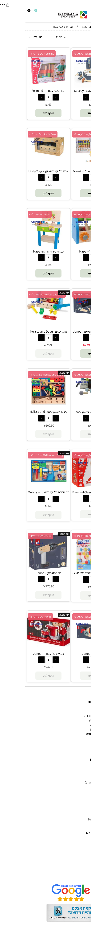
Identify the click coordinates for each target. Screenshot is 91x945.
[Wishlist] (8, 12)
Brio (84, 787)
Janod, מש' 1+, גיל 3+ (59, 294)
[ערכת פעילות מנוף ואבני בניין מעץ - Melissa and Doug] (67, 569)
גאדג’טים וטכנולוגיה (74, 734)
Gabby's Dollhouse (73, 782)
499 (24, 265)
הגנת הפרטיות (77, 872)
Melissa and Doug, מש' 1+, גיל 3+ (21, 294)
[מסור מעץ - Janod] (67, 650)
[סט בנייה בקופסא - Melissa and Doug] (23, 408)
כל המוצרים (79, 711)
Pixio (83, 814)
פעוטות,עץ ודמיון (76, 729)
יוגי (85, 773)
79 (69, 185)
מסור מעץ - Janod (68, 653)
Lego (83, 823)
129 (24, 185)
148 (24, 506)
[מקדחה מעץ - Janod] (23, 569)
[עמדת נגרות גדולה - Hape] (23, 248)
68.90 (69, 425)
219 (69, 104)
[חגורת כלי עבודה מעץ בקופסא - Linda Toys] (67, 398)
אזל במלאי (39, 292)
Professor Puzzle (75, 819)
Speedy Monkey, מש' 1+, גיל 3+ (64, 53)
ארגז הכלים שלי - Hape (68, 251)
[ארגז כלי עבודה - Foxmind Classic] (67, 486)
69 (24, 104)
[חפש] (85, 12)
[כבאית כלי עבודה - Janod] (23, 645)
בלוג (84, 942)
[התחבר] (5, 12)
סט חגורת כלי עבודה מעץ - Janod (68, 331)
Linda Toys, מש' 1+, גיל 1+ (17, 134)
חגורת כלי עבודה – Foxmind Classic (23, 92)
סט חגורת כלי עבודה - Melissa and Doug (23, 494)
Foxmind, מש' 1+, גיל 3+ (16, 53)
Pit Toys (81, 828)
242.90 (24, 667)
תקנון (83, 867)
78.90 (24, 345)
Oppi (83, 791)
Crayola (81, 810)
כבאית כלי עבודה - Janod (23, 653)
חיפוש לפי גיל (78, 743)
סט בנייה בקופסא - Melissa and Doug (23, 413)
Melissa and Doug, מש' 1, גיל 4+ (21, 374)
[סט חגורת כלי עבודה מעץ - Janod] (67, 316)
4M (85, 768)
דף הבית (81, 858)
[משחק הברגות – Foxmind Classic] (67, 168)
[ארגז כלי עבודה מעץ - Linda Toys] (23, 158)
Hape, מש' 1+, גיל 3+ (58, 214)
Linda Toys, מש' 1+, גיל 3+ (61, 374)
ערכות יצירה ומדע (75, 720)
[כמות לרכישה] (68, 97)
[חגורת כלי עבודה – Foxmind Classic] (23, 87)
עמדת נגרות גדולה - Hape (23, 251)
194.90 (69, 667)
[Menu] (89, 12)
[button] (68, 113)
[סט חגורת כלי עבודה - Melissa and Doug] (23, 489)
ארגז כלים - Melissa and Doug (23, 331)
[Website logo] (47, 14)
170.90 (24, 586)
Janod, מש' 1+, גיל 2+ (15, 616)
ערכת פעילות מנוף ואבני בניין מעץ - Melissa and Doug (68, 575)
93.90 (69, 587)
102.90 (24, 425)
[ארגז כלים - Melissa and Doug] (23, 319)
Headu (82, 796)
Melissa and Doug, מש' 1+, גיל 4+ (65, 536)
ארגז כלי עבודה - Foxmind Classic (68, 492)
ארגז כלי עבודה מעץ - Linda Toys (23, 171)
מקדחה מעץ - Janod (23, 573)
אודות (83, 863)
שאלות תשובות (77, 877)
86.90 (69, 265)
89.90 (72, 345)
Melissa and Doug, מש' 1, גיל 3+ (21, 455)
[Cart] (1, 12)
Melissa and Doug (74, 833)
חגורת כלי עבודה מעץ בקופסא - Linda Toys (67, 413)
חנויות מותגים (78, 738)
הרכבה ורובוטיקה (76, 724)
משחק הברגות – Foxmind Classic (67, 171)
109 (69, 505)
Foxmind (80, 801)
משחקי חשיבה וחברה (73, 715)
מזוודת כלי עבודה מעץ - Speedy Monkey (68, 92)
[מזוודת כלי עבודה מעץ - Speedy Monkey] (67, 87)
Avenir (82, 778)
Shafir (82, 805)
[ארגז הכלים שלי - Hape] (67, 242)
